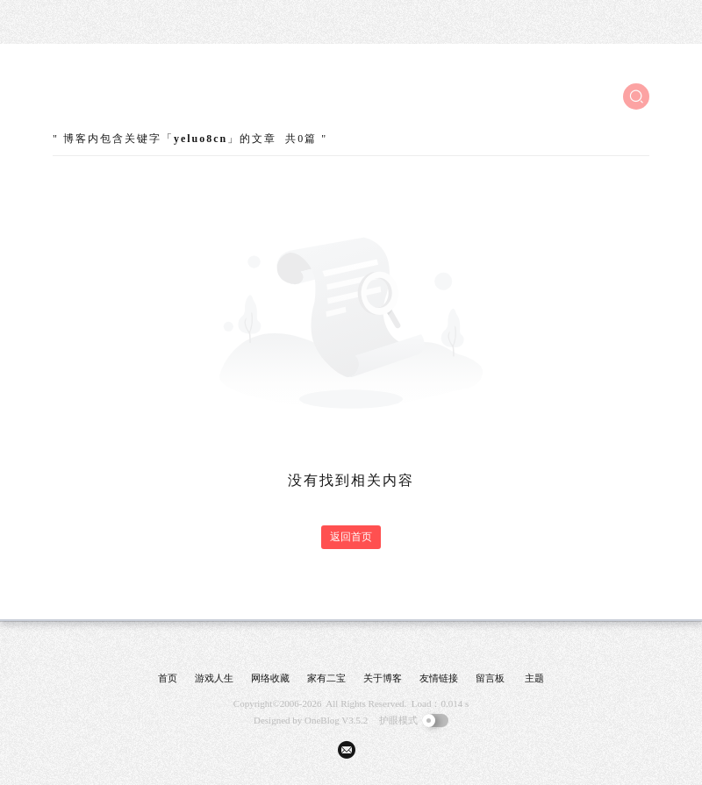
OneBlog (322, 720)
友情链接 (438, 678)
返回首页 (351, 537)
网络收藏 (270, 678)
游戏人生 (214, 678)
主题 (534, 678)
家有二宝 (326, 678)
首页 (167, 678)
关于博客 (382, 678)
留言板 (490, 678)
